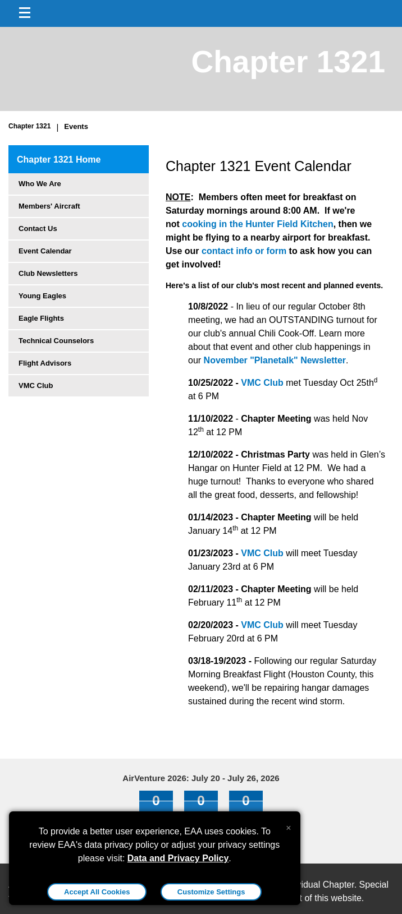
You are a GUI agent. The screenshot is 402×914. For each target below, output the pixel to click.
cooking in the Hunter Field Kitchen (257, 224)
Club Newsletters (48, 273)
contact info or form (245, 251)
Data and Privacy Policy (178, 858)
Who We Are (40, 183)
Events (76, 126)
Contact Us (38, 228)
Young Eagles (42, 296)
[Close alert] (288, 825)
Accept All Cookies (97, 892)
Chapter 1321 (29, 126)
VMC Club (36, 385)
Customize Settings (211, 892)
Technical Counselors (56, 340)
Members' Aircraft (49, 206)
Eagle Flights (41, 318)
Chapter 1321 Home (58, 159)
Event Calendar (45, 251)
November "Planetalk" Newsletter (275, 360)
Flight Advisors (45, 363)
